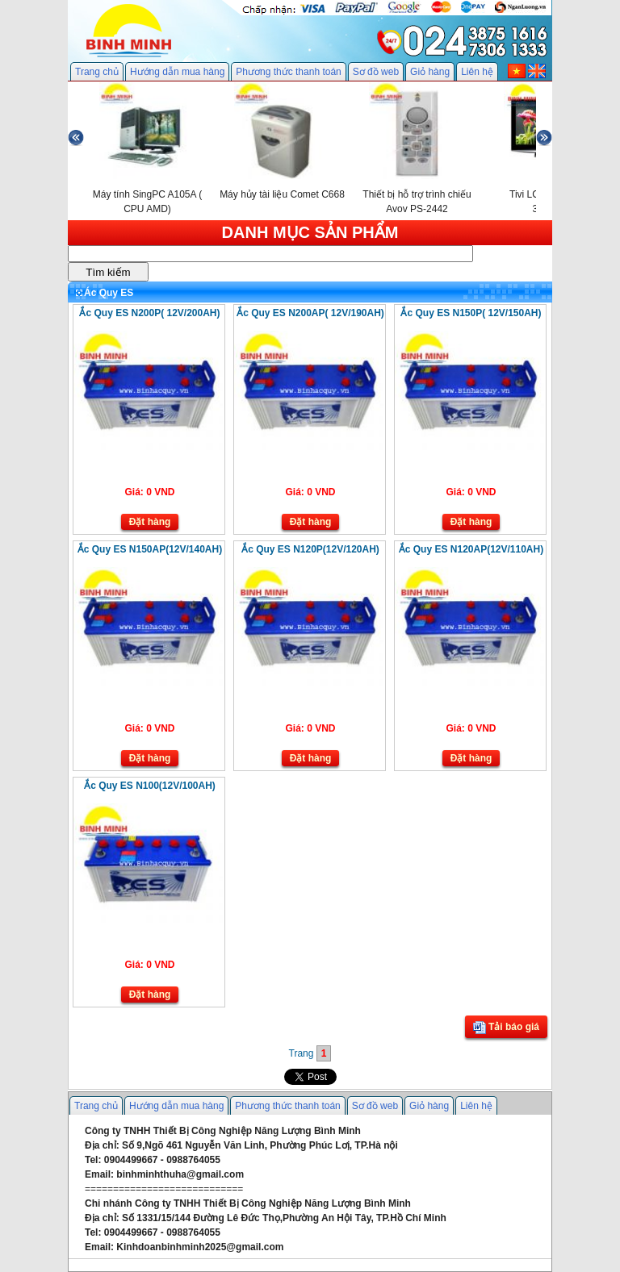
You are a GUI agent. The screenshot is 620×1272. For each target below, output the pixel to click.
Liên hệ (477, 71)
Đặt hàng (150, 522)
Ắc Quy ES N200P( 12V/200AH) (149, 313)
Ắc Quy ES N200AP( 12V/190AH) (310, 313)
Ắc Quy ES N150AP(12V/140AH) (150, 549)
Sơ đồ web (376, 71)
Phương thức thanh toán (288, 71)
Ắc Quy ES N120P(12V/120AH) (310, 549)
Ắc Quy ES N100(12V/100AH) (150, 785)
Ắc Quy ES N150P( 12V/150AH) (470, 313)
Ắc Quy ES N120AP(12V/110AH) (471, 549)
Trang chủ (97, 71)
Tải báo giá (506, 1027)
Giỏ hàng (430, 71)
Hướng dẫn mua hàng (177, 71)
